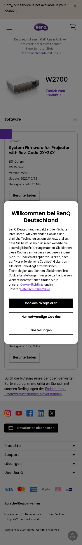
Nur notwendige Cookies (41, 317)
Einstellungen (41, 330)
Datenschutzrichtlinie (35, 289)
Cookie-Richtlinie (32, 284)
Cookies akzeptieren (41, 303)
